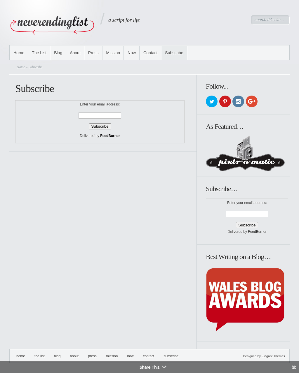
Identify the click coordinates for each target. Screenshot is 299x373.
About (75, 52)
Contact (150, 52)
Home (18, 52)
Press (93, 52)
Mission (113, 52)
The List (39, 52)
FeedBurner (110, 136)
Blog (58, 52)
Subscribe (174, 52)
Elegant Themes (273, 356)
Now (132, 52)
